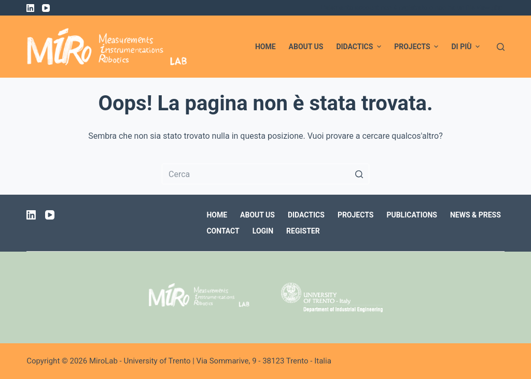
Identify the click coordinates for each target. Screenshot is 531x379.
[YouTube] (46, 8)
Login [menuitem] (263, 231)
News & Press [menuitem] (475, 215)
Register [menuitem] (303, 231)
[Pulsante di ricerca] (358, 174)
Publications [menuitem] (411, 215)
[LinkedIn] (30, 8)
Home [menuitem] (265, 46)
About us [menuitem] (306, 46)
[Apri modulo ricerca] (501, 47)
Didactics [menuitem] (360, 46)
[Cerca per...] (265, 174)
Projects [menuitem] (417, 46)
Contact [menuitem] (222, 231)
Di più (466, 46)
